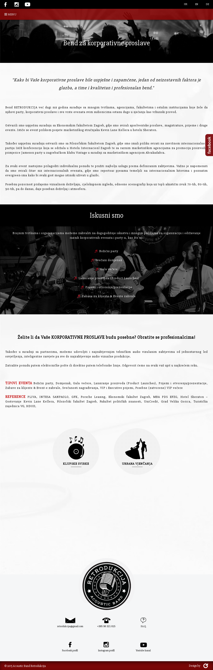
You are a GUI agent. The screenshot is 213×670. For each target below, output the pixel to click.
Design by (194, 666)
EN (196, 4)
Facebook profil (70, 650)
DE (207, 4)
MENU (10, 14)
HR (185, 4)
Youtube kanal (143, 650)
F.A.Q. (143, 626)
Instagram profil (106, 650)
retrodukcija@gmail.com (70, 626)
